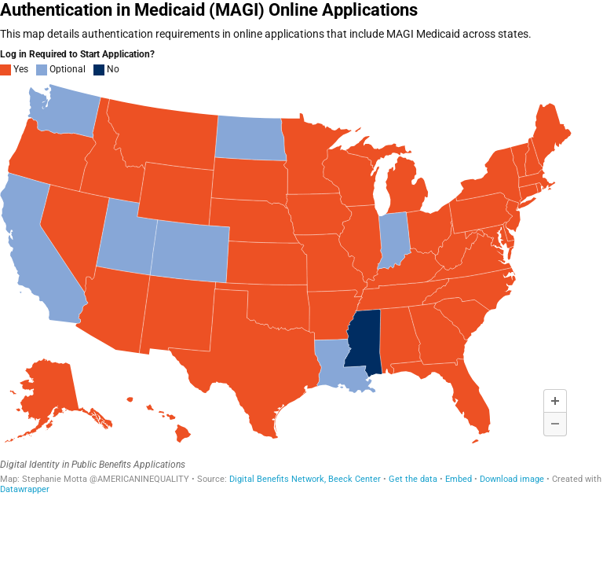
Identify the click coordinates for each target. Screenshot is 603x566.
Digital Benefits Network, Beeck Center (305, 479)
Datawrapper (24, 489)
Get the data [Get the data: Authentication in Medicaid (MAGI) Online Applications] (413, 479)
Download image (512, 479)
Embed (458, 479)
